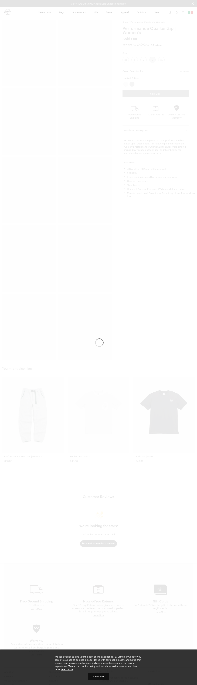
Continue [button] (98, 676)
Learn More (67, 669)
